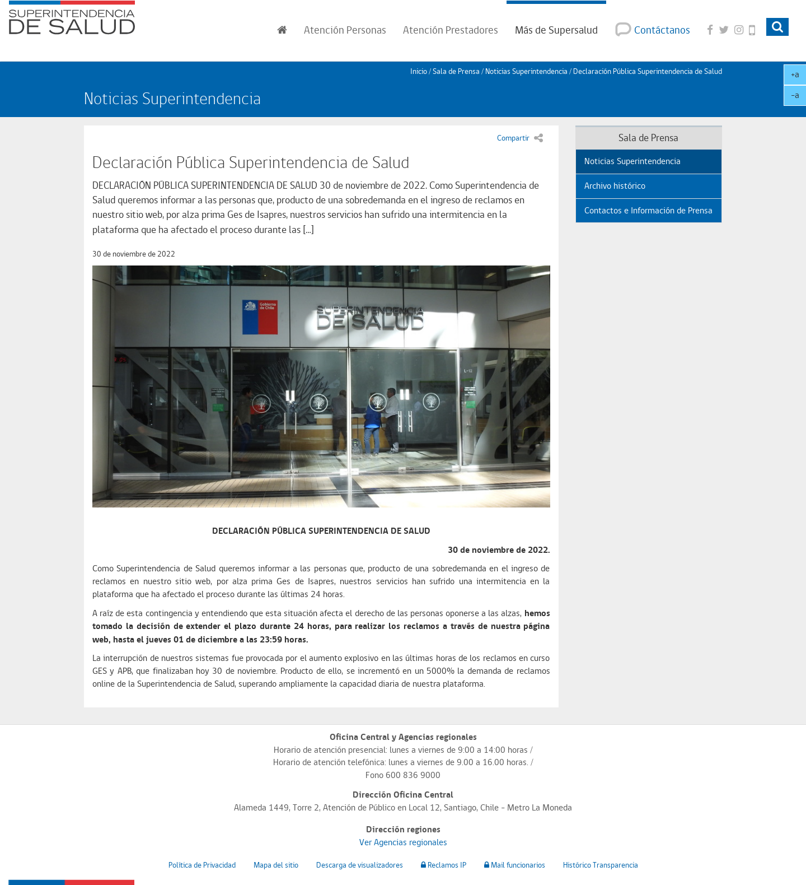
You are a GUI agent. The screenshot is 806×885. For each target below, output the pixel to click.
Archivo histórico (614, 185)
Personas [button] (345, 30)
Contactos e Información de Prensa (648, 210)
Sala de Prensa (456, 71)
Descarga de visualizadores (359, 864)
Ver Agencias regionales (403, 842)
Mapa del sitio (276, 864)
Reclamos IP (443, 864)
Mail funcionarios (514, 864)
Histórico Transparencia (600, 864)
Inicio (418, 71)
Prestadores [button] (450, 30)
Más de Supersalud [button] (556, 30)
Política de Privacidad (202, 864)
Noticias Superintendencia (526, 71)
